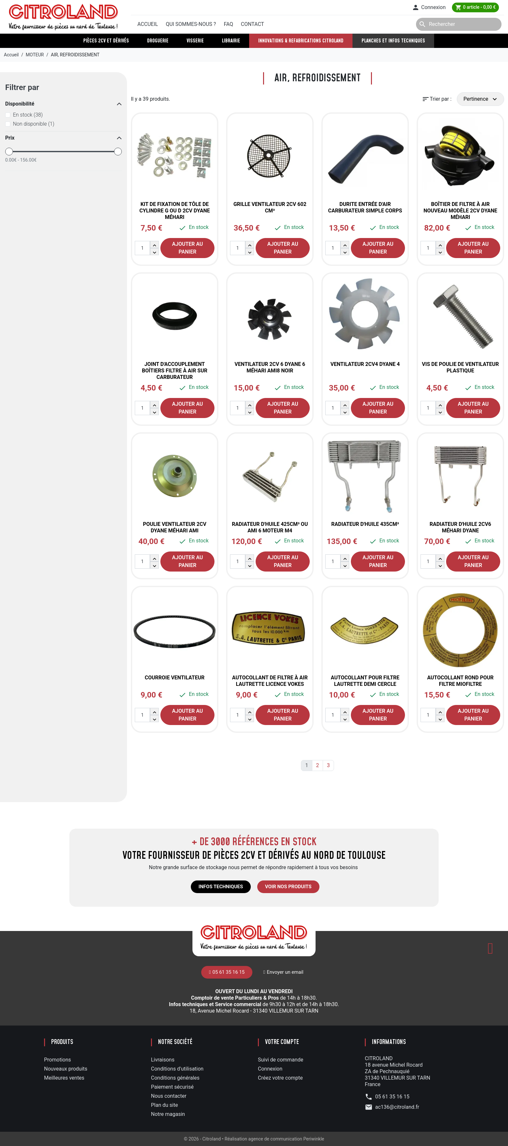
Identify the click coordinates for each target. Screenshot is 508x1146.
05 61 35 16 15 (158, 7)
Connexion (270, 1069)
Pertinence (481, 99)
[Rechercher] (459, 24)
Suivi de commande (280, 1060)
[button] (428, 7)
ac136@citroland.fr (397, 1107)
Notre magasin (168, 1114)
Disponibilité (19, 104)
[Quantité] (142, 248)
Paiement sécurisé (172, 1087)
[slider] (9, 151)
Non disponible (33, 124)
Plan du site (164, 1105)
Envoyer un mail (205, 7)
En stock (28, 115)
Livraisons (162, 1060)
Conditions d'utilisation (177, 1069)
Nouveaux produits (65, 1069)
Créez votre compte (280, 1078)
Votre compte (282, 1042)
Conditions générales (175, 1078)
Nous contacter (168, 1096)
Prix (10, 138)
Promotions (57, 1060)
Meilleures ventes (64, 1078)
